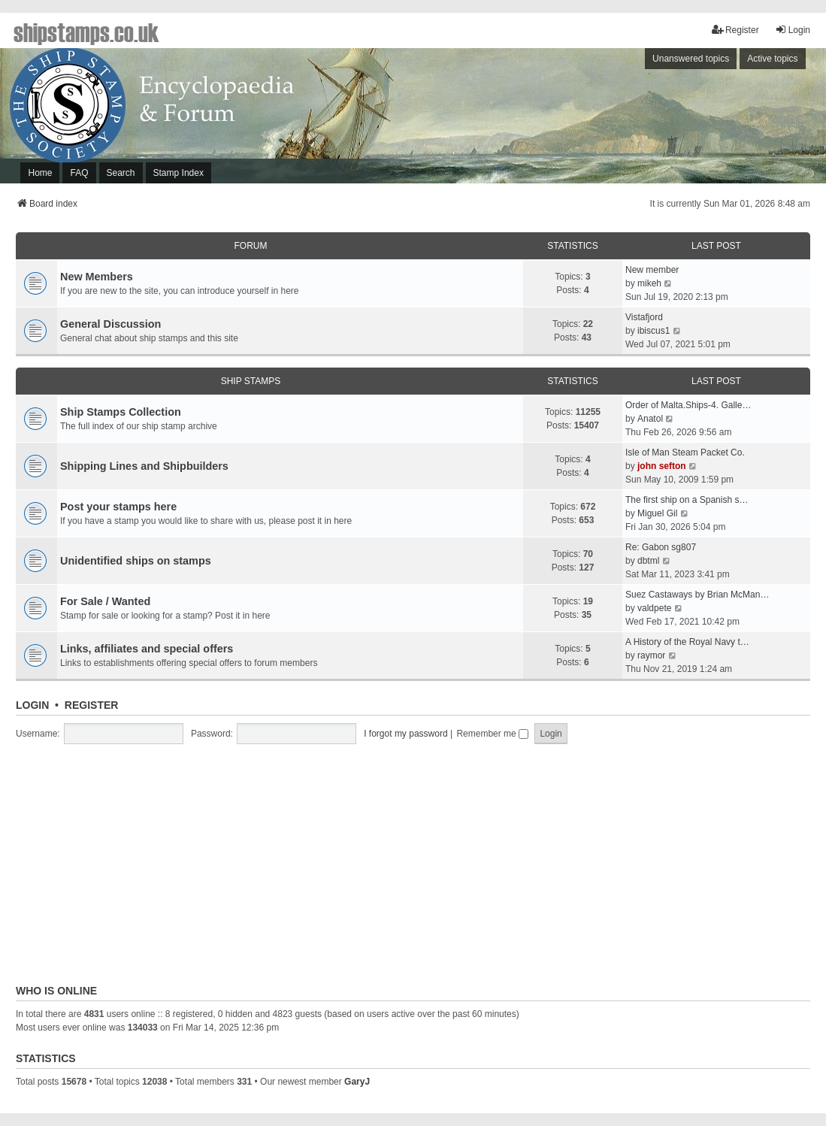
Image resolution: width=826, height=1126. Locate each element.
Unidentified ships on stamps (135, 561)
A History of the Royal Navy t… (687, 642)
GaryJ (357, 1081)
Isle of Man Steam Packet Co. (685, 452)
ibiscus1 (653, 330)
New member (652, 270)
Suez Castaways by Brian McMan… (697, 594)
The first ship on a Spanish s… (686, 500)
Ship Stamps (251, 381)
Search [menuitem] (121, 173)
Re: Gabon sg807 (660, 547)
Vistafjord (644, 317)
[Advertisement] (623, 119)
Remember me (492, 733)
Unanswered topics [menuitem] (690, 58)
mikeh (649, 283)
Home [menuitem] (40, 173)
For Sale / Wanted (105, 601)
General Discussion (110, 324)
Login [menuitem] (792, 29)
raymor (651, 655)
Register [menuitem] (735, 29)
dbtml (648, 560)
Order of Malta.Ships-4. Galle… (688, 405)
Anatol (650, 418)
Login (32, 705)
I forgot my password (405, 733)
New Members (96, 277)
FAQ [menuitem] (79, 173)
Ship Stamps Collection (120, 412)
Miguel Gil (657, 513)
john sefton (661, 466)
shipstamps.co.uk (86, 31)
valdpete (654, 608)
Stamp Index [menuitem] (178, 173)
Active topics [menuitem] (772, 58)
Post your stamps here (118, 507)
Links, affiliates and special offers (146, 649)
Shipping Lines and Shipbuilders (144, 466)
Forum (251, 246)
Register (92, 705)
